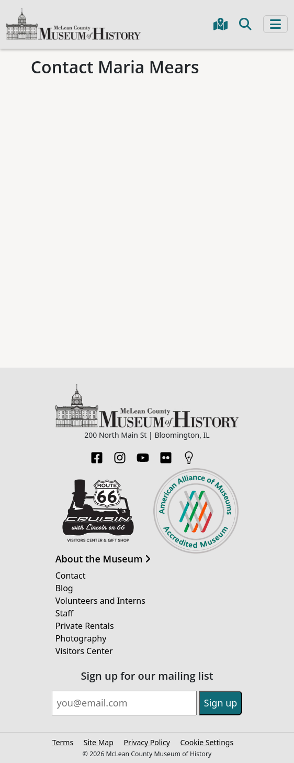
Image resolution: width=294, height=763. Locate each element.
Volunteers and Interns (100, 600)
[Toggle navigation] (275, 24)
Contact (70, 575)
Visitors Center (84, 651)
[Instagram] (120, 454)
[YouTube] (143, 454)
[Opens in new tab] (98, 510)
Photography (81, 638)
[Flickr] (166, 454)
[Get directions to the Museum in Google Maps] (220, 24)
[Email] (124, 703)
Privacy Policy (146, 742)
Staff (64, 613)
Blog (64, 588)
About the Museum (103, 559)
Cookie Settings (206, 742)
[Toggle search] (245, 24)
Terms (62, 742)
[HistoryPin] (189, 454)
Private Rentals (84, 626)
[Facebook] (97, 454)
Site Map (99, 742)
